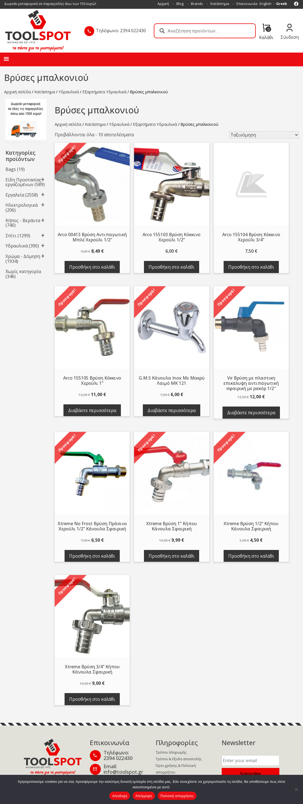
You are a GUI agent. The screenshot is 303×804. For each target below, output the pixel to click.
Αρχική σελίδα (17, 91)
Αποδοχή (119, 796)
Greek (281, 3)
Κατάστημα (219, 3)
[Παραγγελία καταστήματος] (264, 134)
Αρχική (163, 3)
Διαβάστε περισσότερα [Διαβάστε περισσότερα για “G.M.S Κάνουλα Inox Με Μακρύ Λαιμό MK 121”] (172, 410)
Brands (197, 3)
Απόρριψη (143, 796)
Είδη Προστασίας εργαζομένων (23, 182)
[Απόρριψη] (296, 789)
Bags (10, 169)
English (265, 3)
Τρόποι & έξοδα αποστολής (179, 758)
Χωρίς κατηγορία (23, 271)
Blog (180, 3)
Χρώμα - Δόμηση (22, 256)
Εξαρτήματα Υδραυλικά (104, 91)
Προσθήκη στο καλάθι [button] (92, 267)
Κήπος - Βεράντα (22, 220)
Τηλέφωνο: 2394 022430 (121, 31)
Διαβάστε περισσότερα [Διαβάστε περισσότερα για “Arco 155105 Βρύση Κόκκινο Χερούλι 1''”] (92, 410)
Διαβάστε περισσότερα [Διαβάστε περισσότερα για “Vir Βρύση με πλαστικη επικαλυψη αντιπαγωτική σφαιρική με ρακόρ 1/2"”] (251, 413)
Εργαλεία (14, 195)
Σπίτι (10, 236)
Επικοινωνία (247, 3)
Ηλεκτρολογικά (21, 205)
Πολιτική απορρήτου (176, 796)
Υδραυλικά (69, 91)
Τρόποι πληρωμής (171, 752)
